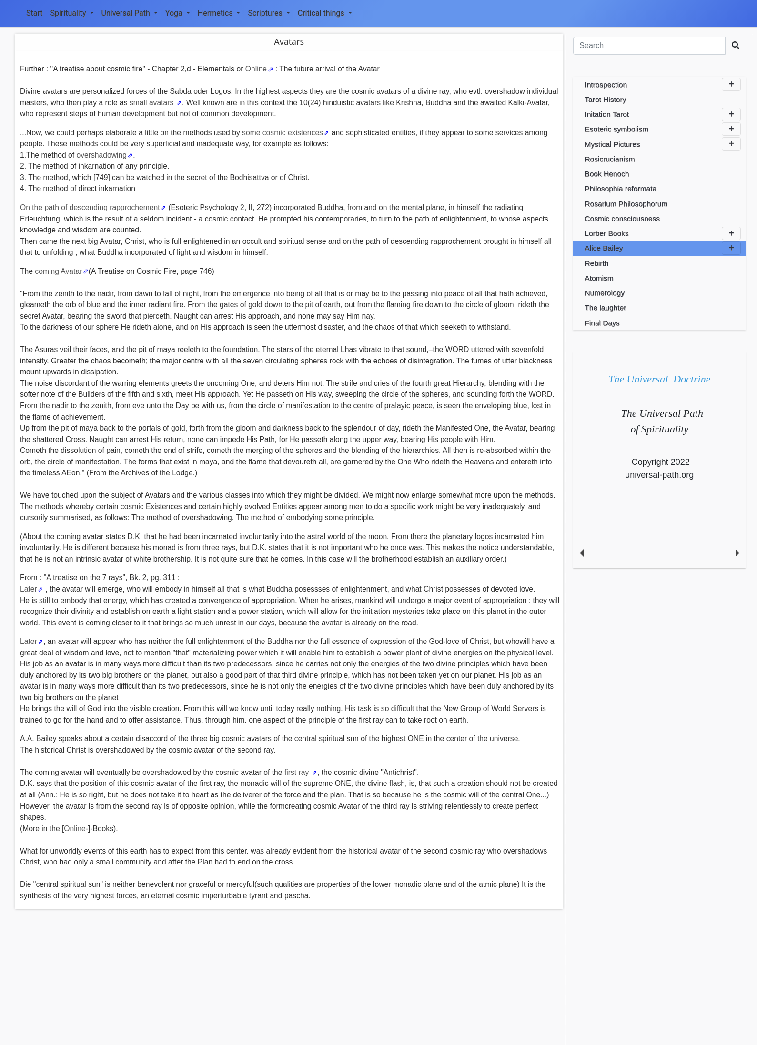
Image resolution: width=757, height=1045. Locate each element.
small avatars (153, 103)
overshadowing (101, 155)
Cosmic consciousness (622, 218)
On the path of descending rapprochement (90, 207)
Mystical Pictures (663, 144)
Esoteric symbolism (663, 129)
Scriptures (269, 13)
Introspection (663, 84)
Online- (76, 828)
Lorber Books (663, 233)
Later (28, 589)
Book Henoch (607, 174)
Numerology (605, 293)
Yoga (177, 13)
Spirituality (71, 13)
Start (34, 13)
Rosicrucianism (610, 159)
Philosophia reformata (620, 188)
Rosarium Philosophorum (626, 204)
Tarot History (605, 99)
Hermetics (219, 13)
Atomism (599, 278)
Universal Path (129, 13)
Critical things (325, 13)
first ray (297, 772)
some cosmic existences (282, 133)
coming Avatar (58, 271)
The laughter (605, 307)
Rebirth (596, 263)
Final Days (602, 323)
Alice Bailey (663, 248)
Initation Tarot (663, 114)
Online (256, 69)
